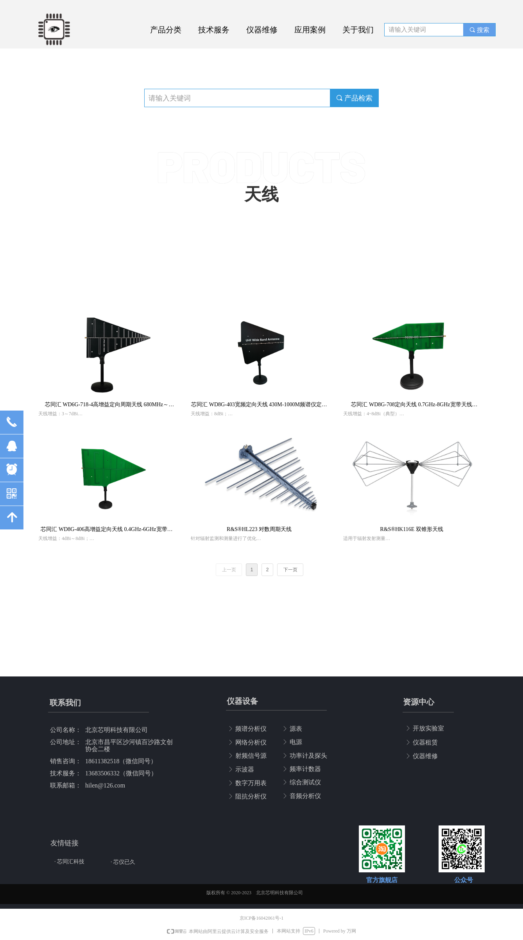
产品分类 (165, 29)
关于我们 (358, 29)
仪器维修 (262, 29)
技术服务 (213, 29)
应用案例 (310, 29)
